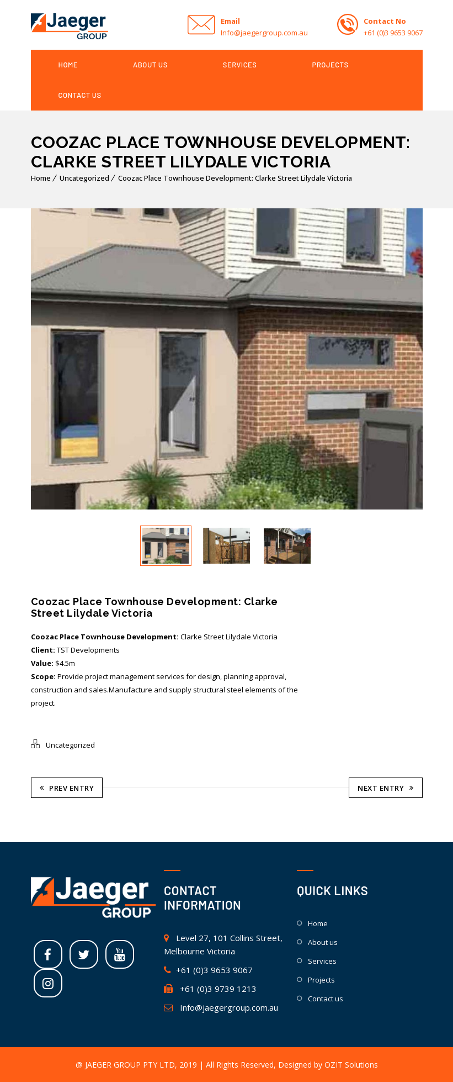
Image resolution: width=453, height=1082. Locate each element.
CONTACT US (80, 95)
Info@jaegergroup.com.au (221, 1006)
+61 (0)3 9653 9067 (208, 969)
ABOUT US (150, 64)
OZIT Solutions (351, 1064)
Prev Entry (67, 787)
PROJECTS (330, 64)
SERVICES (240, 64)
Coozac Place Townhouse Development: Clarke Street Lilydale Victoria (235, 178)
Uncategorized (84, 178)
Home (41, 178)
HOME (68, 64)
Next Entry (386, 787)
